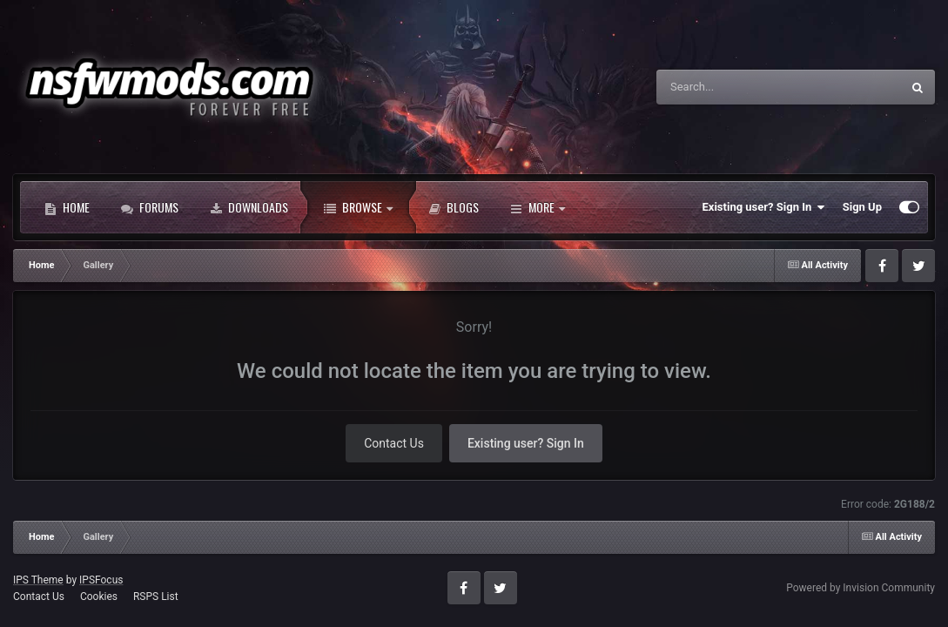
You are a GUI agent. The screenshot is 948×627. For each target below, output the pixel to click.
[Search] (734, 87)
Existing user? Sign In (764, 207)
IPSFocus (101, 580)
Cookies (99, 596)
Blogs (453, 207)
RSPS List (155, 596)
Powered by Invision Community (860, 588)
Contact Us (394, 443)
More (537, 207)
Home (67, 207)
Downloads (249, 207)
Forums (149, 207)
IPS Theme (38, 580)
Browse (358, 207)
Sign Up (862, 206)
